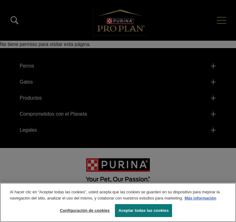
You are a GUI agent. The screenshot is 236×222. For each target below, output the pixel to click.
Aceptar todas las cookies (143, 210)
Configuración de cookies (85, 210)
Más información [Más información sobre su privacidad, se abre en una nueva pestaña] (200, 198)
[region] (118, 202)
